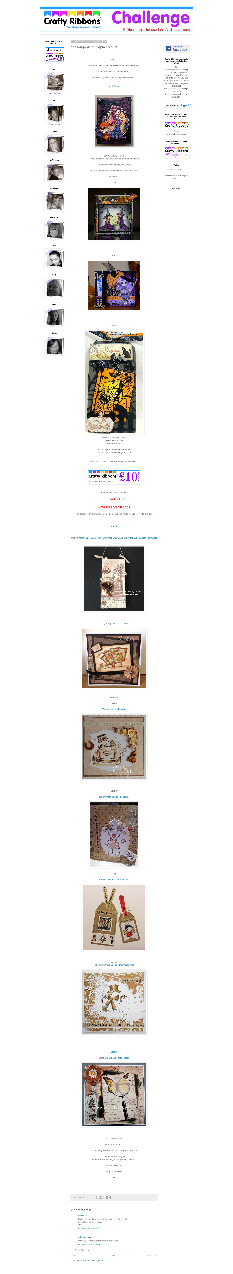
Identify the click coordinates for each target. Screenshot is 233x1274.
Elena (116, 86)
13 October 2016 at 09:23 (89, 1244)
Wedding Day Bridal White (114, 709)
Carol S (114, 1052)
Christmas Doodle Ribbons (117, 797)
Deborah (114, 325)
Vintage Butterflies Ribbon (117, 1058)
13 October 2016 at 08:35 (89, 1228)
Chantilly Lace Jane (86, 538)
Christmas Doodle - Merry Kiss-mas (117, 965)
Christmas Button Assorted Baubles (140, 538)
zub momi (82, 1237)
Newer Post (77, 1256)
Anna (80, 1215)
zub (114, 182)
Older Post (152, 1256)
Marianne (114, 697)
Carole (114, 526)
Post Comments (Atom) (93, 1260)
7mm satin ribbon (119, 623)
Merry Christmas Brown (107, 538)
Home (114, 1256)
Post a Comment (82, 1250)
